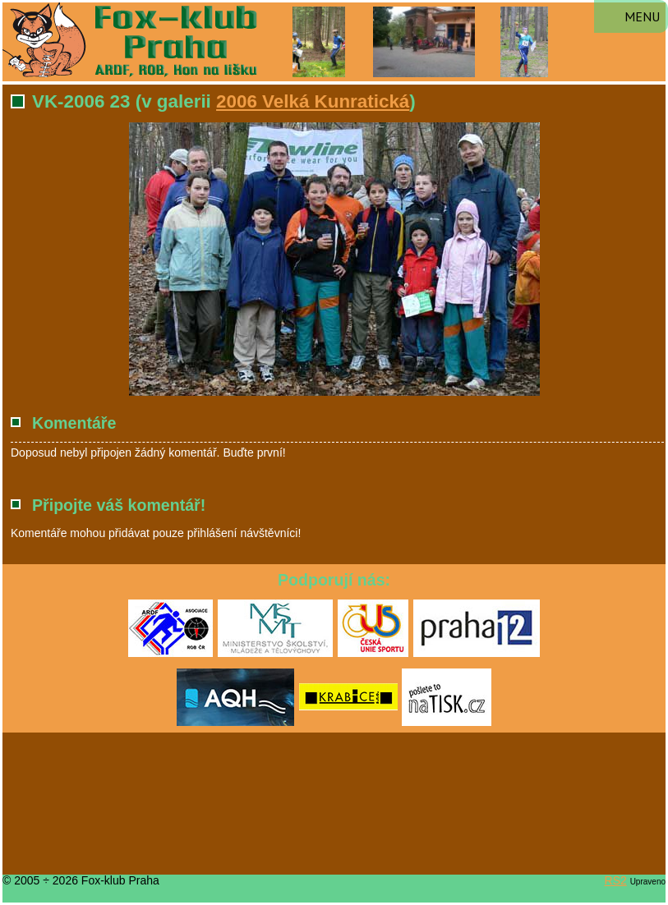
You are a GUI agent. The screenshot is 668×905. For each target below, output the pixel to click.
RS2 (616, 880)
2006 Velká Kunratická (312, 101)
